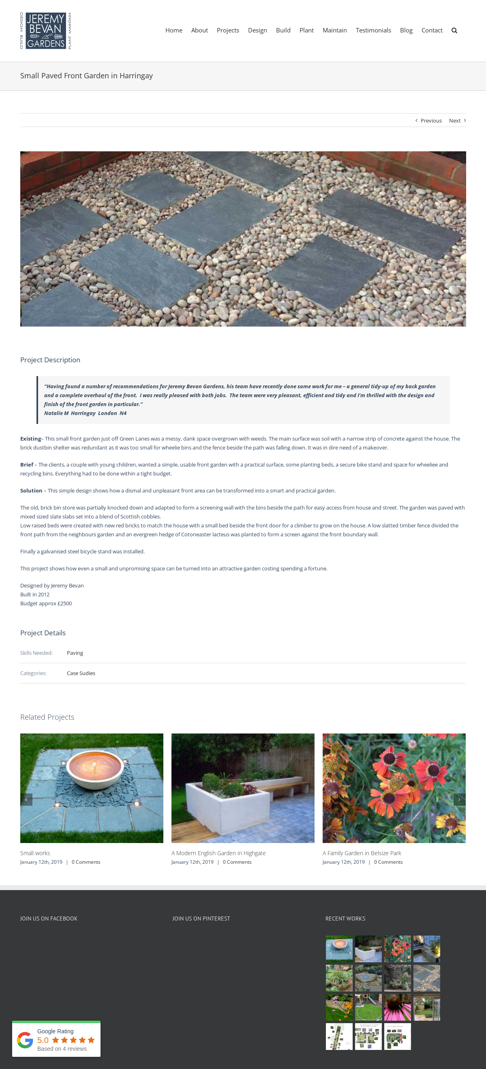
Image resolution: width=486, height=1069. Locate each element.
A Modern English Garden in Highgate (218, 853)
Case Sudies (81, 673)
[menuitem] (173, 29)
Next (455, 120)
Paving (75, 652)
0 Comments (86, 861)
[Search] (454, 29)
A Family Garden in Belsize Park (362, 853)
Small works (35, 853)
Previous (431, 120)
